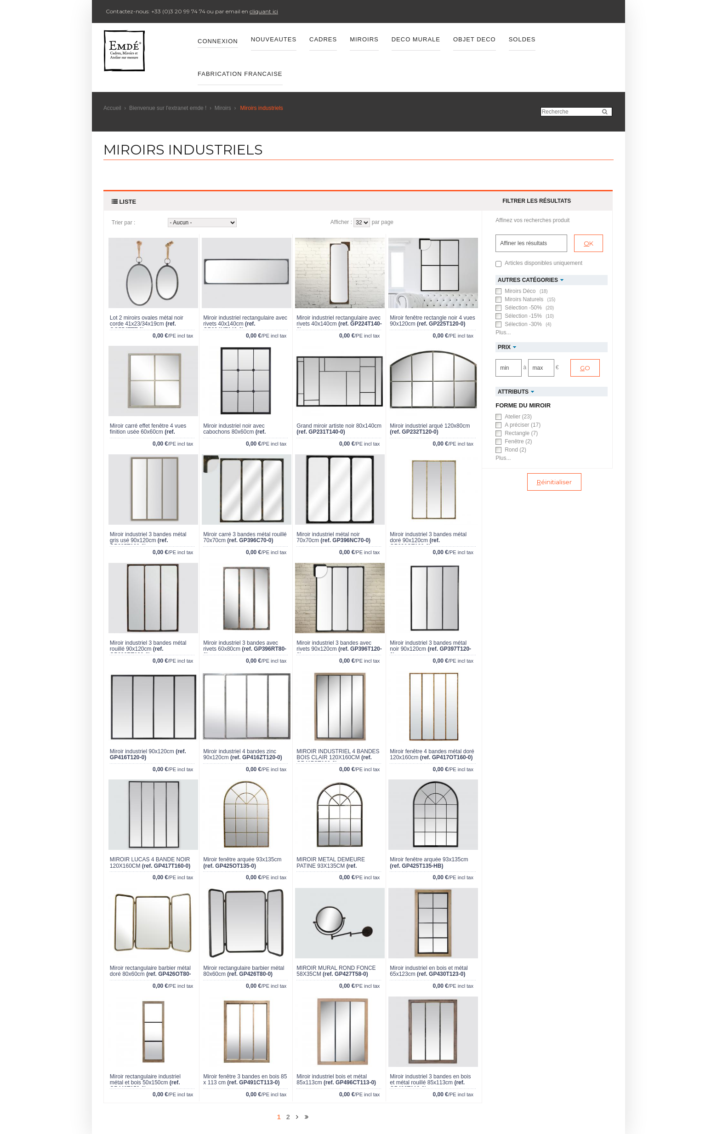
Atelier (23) (518, 416)
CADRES (323, 39)
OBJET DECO (474, 39)
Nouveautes (273, 39)
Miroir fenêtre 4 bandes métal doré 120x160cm (432, 754)
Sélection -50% (529, 307)
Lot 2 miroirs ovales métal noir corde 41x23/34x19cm (146, 321)
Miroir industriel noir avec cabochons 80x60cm (233, 429)
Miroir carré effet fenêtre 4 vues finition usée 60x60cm (148, 429)
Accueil (112, 108)
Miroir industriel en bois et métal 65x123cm (428, 971)
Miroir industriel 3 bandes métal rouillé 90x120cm (148, 646)
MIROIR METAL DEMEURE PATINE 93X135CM (330, 862)
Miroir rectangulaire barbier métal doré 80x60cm (150, 971)
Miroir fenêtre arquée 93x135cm (242, 859)
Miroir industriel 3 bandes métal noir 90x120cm (428, 646)
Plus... (503, 332)
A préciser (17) (523, 425)
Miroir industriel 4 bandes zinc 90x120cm (239, 754)
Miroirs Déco (526, 291)
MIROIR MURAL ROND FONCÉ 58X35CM (336, 971)
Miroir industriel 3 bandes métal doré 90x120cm (428, 537)
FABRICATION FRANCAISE (240, 73)
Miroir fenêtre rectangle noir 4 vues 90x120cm (432, 321)
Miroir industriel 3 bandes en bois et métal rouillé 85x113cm (430, 1079)
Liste (124, 201)
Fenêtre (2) (518, 441)
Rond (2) (515, 450)
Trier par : (124, 222)
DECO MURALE (416, 39)
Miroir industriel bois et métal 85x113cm (331, 1079)
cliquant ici (264, 11)
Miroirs (223, 108)
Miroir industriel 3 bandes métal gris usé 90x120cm (148, 537)
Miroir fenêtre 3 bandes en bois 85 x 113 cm (245, 1079)
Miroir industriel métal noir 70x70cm (327, 537)
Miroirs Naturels (530, 299)
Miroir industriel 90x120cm (142, 751)
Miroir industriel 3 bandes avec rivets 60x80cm (240, 646)
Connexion (218, 41)
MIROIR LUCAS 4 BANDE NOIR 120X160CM (150, 862)
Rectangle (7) (521, 433)
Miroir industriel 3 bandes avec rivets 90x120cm (333, 646)
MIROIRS (364, 39)
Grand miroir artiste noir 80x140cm (338, 426)
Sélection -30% (528, 324)
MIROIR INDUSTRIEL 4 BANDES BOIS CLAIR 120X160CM (337, 754)
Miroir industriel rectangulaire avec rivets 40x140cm (245, 321)
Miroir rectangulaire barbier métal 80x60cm (243, 971)
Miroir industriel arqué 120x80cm (430, 426)
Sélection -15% (529, 316)
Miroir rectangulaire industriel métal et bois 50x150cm (145, 1079)
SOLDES (522, 39)
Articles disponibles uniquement (543, 263)
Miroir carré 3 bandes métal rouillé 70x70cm (244, 537)
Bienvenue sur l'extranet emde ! (167, 108)
